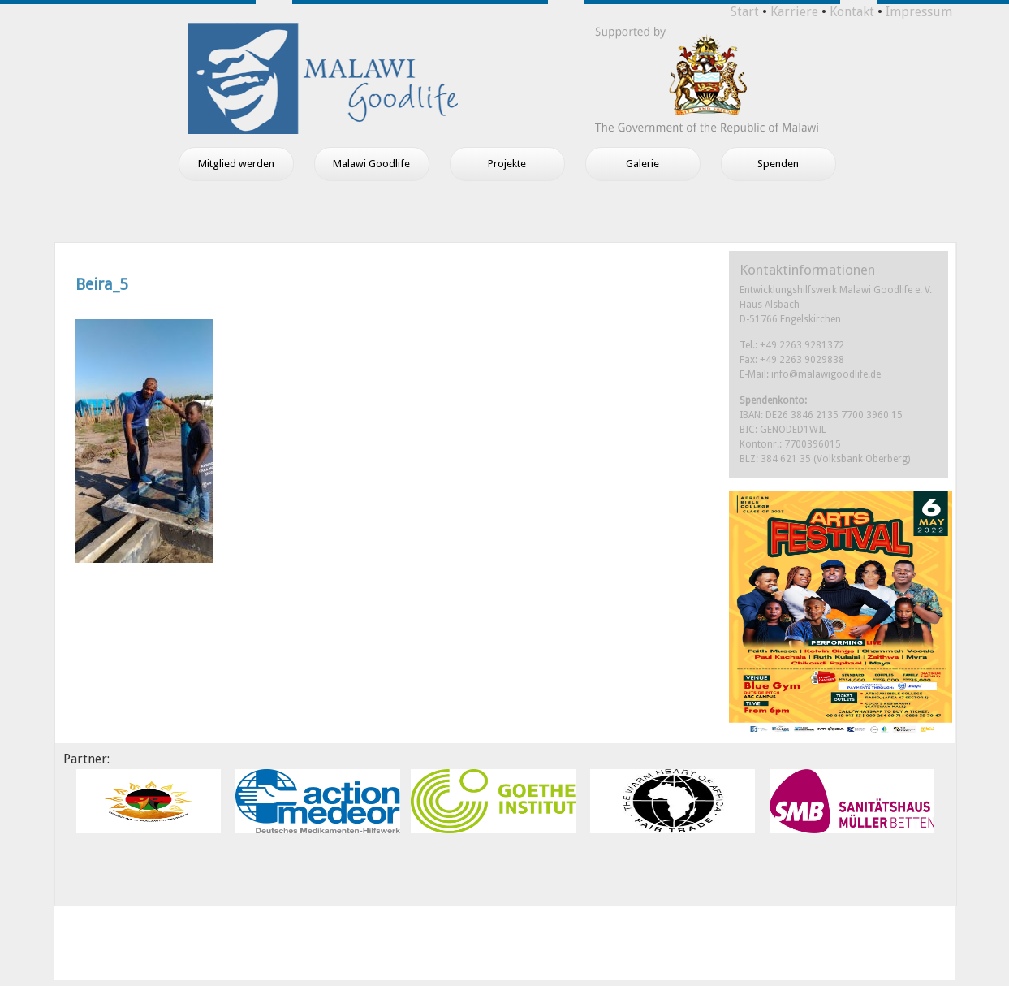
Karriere (794, 11)
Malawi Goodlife (371, 164)
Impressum (919, 11)
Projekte (507, 164)
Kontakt (852, 11)
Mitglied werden (236, 164)
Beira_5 (101, 284)
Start (745, 11)
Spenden (778, 164)
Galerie (642, 164)
